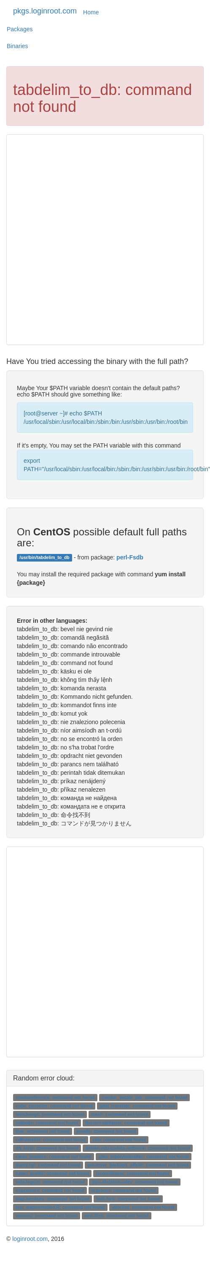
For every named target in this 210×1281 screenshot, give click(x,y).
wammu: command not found (46, 1215)
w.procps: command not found (124, 1190)
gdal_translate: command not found (137, 1105)
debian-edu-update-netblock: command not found (138, 1148)
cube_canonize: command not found (54, 1105)
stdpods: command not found (47, 1122)
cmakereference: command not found (55, 1097)
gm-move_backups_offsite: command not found (137, 1164)
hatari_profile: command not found (52, 1173)
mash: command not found (119, 1114)
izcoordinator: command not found (133, 1173)
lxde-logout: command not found (50, 1181)
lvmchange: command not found (50, 1114)
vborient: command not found (143, 1207)
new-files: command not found (116, 1215)
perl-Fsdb (129, 557)
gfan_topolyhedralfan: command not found (143, 1156)
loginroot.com (30, 1238)
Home (91, 12)
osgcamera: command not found (50, 1190)
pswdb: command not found (106, 1131)
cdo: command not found (118, 1139)
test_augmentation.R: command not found (60, 1207)
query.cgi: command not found (48, 1164)
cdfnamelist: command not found (51, 1139)
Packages (19, 29)
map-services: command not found (52, 1198)
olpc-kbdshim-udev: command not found (135, 1181)
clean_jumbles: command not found (54, 1156)
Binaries (17, 46)
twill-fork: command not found (128, 1198)
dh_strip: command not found (47, 1148)
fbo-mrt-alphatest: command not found (126, 1122)
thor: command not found (43, 1131)
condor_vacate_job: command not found (144, 1097)
